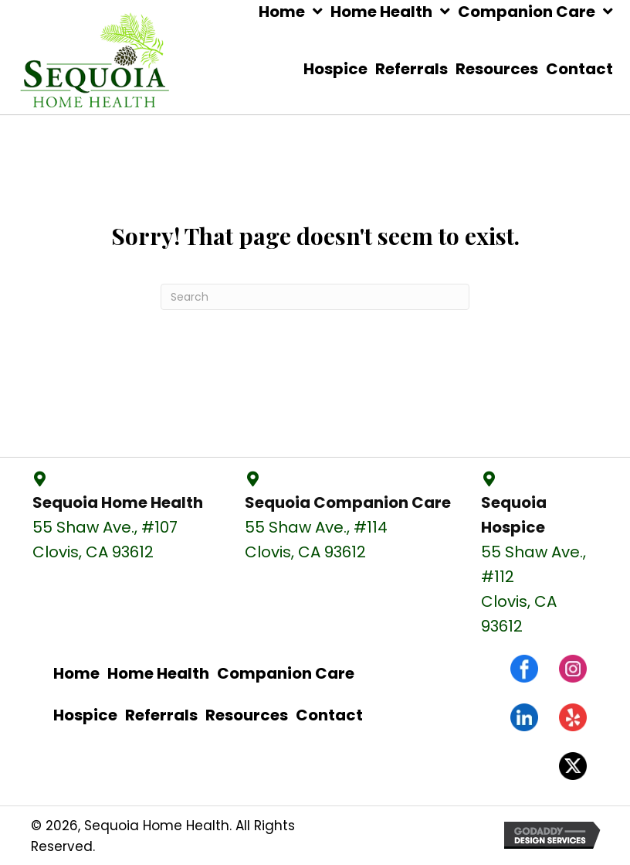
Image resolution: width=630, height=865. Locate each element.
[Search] (315, 297)
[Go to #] (572, 766)
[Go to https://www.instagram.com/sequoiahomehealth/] (572, 668)
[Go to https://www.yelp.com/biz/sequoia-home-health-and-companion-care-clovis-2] (572, 717)
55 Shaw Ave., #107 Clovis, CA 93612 (105, 539)
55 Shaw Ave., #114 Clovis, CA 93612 (316, 539)
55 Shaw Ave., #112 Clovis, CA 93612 (533, 589)
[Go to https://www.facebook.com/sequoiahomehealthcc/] (524, 668)
